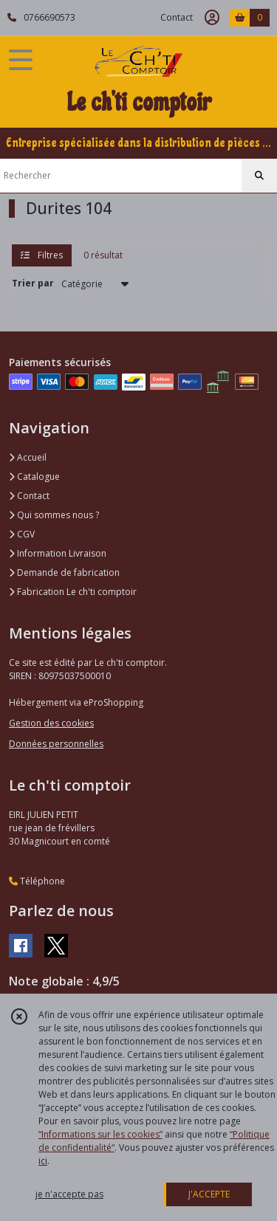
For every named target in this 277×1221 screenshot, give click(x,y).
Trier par (33, 283)
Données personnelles (56, 743)
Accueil (28, 457)
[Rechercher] (259, 176)
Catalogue (34, 476)
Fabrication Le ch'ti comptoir (73, 591)
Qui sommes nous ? (54, 515)
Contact (176, 17)
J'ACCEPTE (209, 1194)
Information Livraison (57, 553)
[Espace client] (212, 17)
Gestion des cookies (51, 723)
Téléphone (37, 881)
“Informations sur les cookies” (100, 1134)
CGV (22, 534)
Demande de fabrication (64, 572)
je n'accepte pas (69, 1194)
